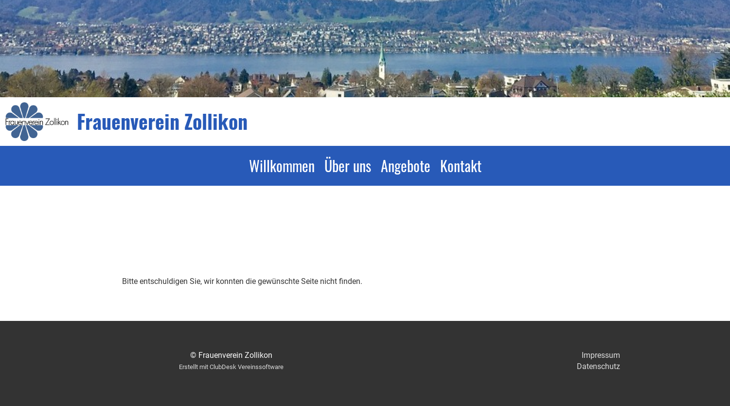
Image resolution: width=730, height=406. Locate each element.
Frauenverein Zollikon (162, 121)
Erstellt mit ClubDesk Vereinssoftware (231, 367)
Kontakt (460, 166)
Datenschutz (598, 366)
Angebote (405, 166)
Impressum (601, 355)
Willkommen (282, 166)
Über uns (347, 166)
